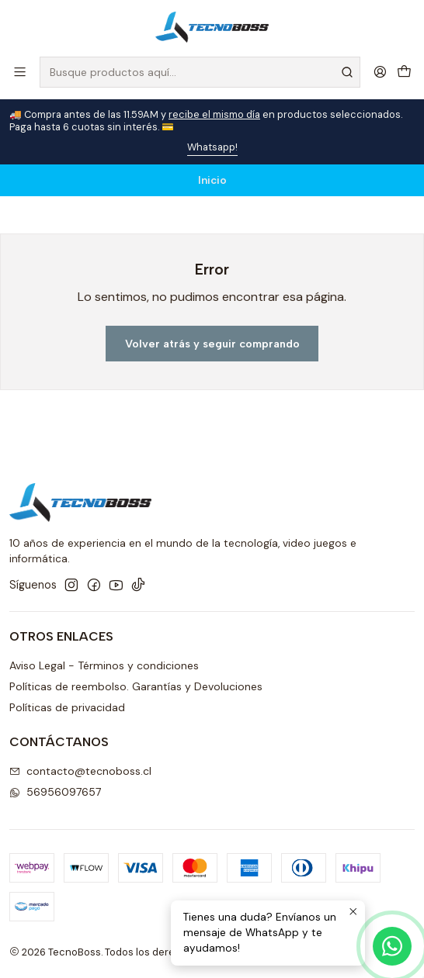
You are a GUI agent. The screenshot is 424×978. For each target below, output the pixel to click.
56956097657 (55, 792)
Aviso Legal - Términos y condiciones (104, 665)
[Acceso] (380, 72)
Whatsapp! (212, 147)
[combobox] (200, 72)
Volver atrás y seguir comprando (212, 344)
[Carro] (404, 72)
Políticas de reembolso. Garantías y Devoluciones (135, 686)
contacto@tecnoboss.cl (80, 771)
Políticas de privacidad (67, 707)
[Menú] (19, 72)
